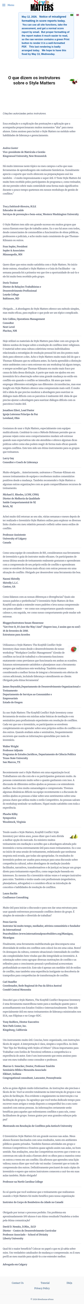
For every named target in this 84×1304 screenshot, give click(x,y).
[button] (8, 5)
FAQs (69, 1283)
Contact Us (17, 1283)
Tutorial (45, 1283)
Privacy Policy (42, 1288)
